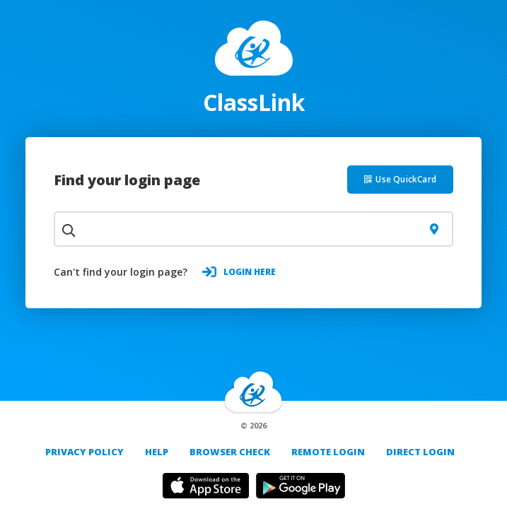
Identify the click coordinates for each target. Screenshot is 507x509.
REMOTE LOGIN (328, 451)
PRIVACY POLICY (84, 451)
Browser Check (230, 451)
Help (156, 451)
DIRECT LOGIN (420, 451)
